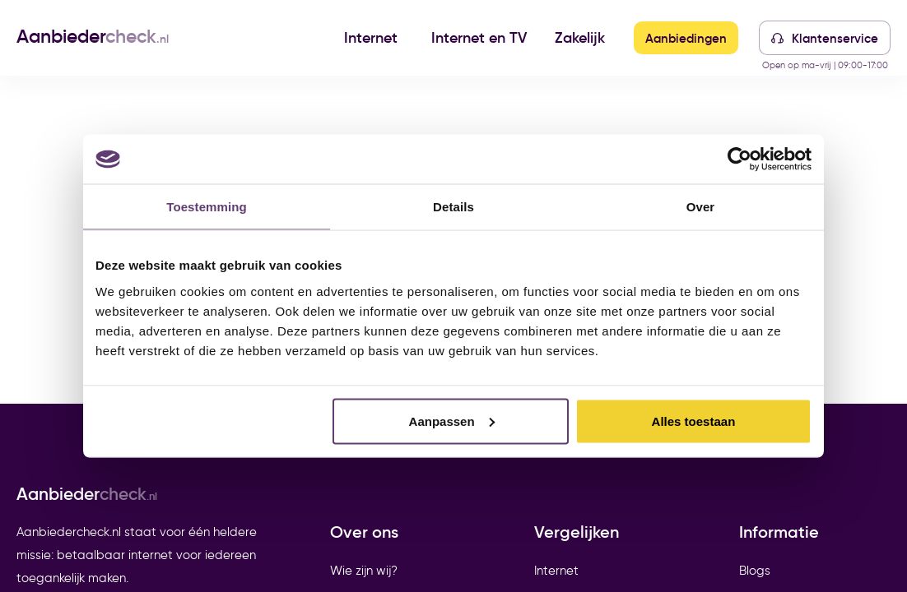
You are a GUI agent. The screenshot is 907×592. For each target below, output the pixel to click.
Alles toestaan (694, 421)
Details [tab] (453, 207)
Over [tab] (700, 207)
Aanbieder (92, 36)
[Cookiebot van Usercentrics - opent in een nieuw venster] (739, 159)
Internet (371, 38)
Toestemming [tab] (206, 207)
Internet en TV (479, 38)
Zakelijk (580, 38)
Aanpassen (452, 421)
